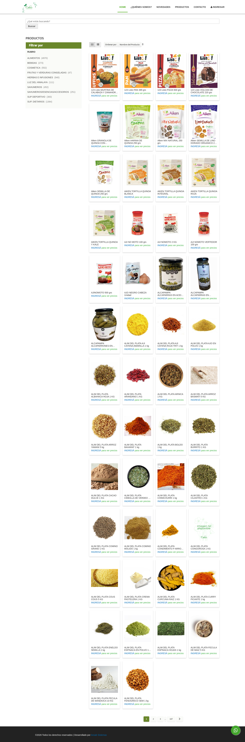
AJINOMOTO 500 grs (101, 292)
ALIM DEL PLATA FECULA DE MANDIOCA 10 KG (104, 699)
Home (123, 6)
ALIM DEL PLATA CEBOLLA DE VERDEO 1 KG (137, 496)
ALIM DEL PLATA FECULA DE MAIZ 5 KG (204, 648)
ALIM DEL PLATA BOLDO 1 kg (170, 445)
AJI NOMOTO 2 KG (167, 242)
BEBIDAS (36, 63)
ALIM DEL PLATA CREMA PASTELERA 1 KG (137, 598)
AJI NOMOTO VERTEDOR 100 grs (204, 243)
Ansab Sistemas (99, 735)
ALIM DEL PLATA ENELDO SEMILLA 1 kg (104, 648)
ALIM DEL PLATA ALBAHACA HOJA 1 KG (103, 395)
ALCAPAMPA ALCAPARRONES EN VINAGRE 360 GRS (101, 344)
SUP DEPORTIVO (40, 97)
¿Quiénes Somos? (141, 7)
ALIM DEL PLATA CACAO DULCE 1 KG (103, 496)
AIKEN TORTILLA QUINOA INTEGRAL (171, 192)
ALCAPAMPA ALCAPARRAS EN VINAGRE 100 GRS (200, 293)
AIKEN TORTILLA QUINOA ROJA (204, 192)
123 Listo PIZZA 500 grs (169, 90)
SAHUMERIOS (38, 87)
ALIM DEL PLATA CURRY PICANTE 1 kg (203, 598)
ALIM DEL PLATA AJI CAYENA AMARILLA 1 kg (136, 344)
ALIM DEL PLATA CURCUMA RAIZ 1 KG (169, 598)
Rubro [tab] (31, 52)
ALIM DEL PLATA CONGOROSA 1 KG (201, 547)
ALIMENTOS (38, 58)
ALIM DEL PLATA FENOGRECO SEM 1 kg (136, 699)
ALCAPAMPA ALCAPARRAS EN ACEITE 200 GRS (171, 293)
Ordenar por (110, 44)
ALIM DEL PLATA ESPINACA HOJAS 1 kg (169, 648)
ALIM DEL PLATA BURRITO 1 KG (199, 445)
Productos (182, 7)
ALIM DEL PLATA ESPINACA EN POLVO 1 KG (136, 648)
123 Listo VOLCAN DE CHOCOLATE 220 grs (202, 91)
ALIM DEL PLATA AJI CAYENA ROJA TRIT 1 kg (170, 344)
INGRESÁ (96, 95)
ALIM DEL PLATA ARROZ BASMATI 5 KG (203, 395)
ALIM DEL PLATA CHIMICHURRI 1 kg (167, 496)
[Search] (32, 26)
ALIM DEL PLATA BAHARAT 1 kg (132, 445)
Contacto (200, 7)
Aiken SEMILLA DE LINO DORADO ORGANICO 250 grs (204, 141)
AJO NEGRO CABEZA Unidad (135, 293)
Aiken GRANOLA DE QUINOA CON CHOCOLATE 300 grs (101, 141)
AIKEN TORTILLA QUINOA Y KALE (104, 243)
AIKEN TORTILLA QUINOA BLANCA (137, 192)
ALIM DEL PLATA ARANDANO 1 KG (133, 395)
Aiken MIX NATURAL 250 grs (170, 141)
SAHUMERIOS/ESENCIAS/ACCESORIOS (52, 92)
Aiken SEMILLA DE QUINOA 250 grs (100, 192)
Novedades (163, 7)
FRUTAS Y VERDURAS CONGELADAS (50, 72)
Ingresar (218, 7)
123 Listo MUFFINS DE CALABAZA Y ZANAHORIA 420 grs (104, 91)
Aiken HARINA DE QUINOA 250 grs (133, 141)
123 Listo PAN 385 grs (135, 90)
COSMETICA (38, 68)
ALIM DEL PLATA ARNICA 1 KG (170, 395)
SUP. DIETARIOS (40, 101)
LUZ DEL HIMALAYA (41, 82)
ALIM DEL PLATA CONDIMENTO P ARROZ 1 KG (170, 547)
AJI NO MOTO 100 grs (135, 242)
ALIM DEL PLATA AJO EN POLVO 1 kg (203, 344)
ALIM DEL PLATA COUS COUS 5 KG (103, 598)
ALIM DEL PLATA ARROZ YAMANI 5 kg (103, 445)
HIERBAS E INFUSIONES (44, 77)
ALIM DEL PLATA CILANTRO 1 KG (199, 496)
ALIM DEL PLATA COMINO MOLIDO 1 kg (137, 547)
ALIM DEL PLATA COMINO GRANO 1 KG (104, 547)
